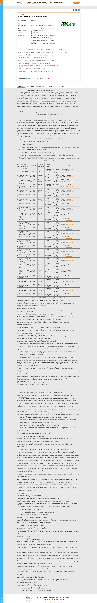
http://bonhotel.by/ (45, 37)
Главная (18, 9)
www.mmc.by (63, 172)
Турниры (23, 9)
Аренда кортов (46, 599)
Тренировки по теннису (55, 597)
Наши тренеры (66, 597)
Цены (53, 599)
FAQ (57, 599)
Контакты (62, 599)
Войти (76, 2)
